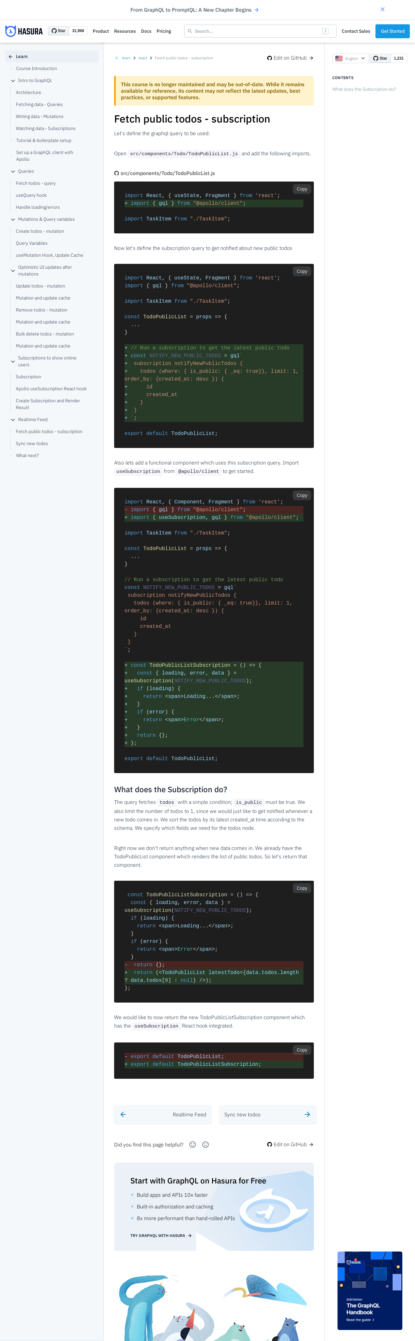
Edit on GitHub (290, 57)
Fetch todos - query (36, 183)
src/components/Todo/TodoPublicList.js (164, 172)
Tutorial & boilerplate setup (40, 140)
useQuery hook (31, 195)
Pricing (164, 31)
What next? (24, 455)
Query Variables (32, 243)
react (142, 57)
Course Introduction (33, 68)
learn (126, 57)
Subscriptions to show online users (43, 361)
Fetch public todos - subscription (49, 431)
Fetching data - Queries (39, 104)
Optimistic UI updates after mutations (41, 270)
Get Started (393, 31)
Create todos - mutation (40, 231)
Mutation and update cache (43, 298)
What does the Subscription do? (364, 89)
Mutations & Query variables (42, 219)
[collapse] (13, 80)
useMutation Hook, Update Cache (49, 255)
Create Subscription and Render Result (48, 404)
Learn (18, 56)
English (350, 58)
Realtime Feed (29, 419)
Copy (302, 188)
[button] (382, 10)
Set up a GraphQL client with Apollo (41, 155)
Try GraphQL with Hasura (161, 1232)
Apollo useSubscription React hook (51, 389)
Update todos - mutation (40, 286)
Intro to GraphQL (31, 80)
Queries (22, 171)
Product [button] (101, 31)
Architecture (28, 92)
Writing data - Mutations (40, 116)
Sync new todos (32, 443)
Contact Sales (356, 31)
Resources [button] (125, 31)
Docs (146, 31)
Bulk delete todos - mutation (45, 334)
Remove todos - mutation (41, 310)
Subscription (28, 377)
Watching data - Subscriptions (46, 128)
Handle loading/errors (38, 207)
